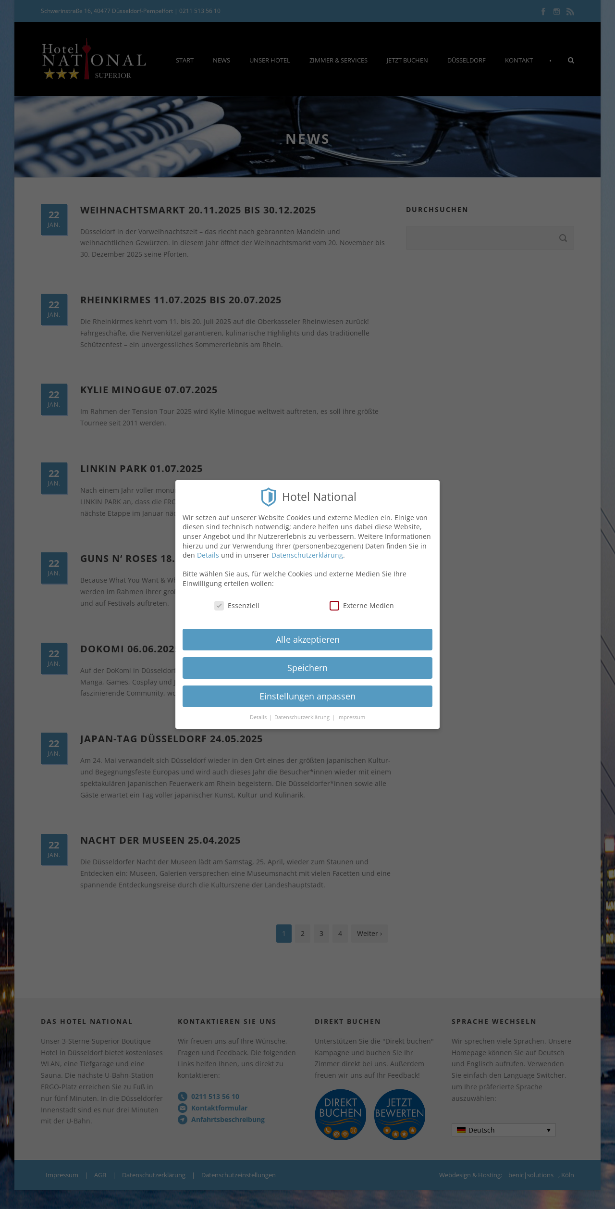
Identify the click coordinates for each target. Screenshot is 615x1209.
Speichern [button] (307, 660)
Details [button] (259, 710)
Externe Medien (362, 598)
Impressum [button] (351, 710)
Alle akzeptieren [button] (308, 632)
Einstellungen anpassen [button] (307, 689)
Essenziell (236, 598)
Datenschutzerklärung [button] (302, 710)
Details (208, 547)
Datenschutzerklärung (307, 547)
